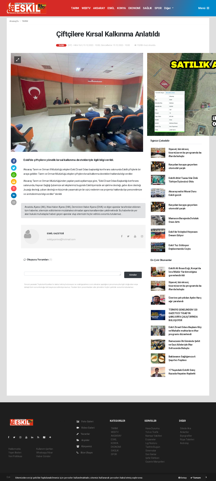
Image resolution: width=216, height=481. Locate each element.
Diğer (167, 8)
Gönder (133, 275)
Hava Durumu (152, 428)
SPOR (158, 8)
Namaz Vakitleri (153, 435)
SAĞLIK (147, 8)
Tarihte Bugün (152, 447)
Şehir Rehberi (152, 458)
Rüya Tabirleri (187, 439)
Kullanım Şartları (44, 449)
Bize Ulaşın (85, 452)
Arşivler (83, 440)
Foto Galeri (85, 421)
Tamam (195, 477)
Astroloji (184, 443)
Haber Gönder (43, 456)
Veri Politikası (15, 456)
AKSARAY (99, 8)
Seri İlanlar (150, 454)
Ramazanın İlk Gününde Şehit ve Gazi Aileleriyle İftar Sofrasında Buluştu (184, 345)
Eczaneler (150, 439)
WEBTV (86, 8)
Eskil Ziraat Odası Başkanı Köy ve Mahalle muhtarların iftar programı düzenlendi (185, 331)
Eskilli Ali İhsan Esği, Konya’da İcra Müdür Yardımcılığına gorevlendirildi (185, 272)
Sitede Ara (185, 428)
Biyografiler (186, 435)
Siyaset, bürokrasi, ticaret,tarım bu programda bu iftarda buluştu (185, 153)
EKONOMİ (134, 8)
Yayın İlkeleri (14, 452)
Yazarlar (83, 434)
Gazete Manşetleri (155, 461)
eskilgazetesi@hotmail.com (61, 239)
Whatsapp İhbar (44, 452)
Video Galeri (85, 427)
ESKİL (110, 8)
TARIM (75, 8)
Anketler (184, 432)
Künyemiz (84, 446)
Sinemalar (150, 450)
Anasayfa (14, 21)
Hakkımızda (14, 449)
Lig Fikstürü (151, 443)
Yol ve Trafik (151, 432)
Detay (182, 477)
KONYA (121, 8)
